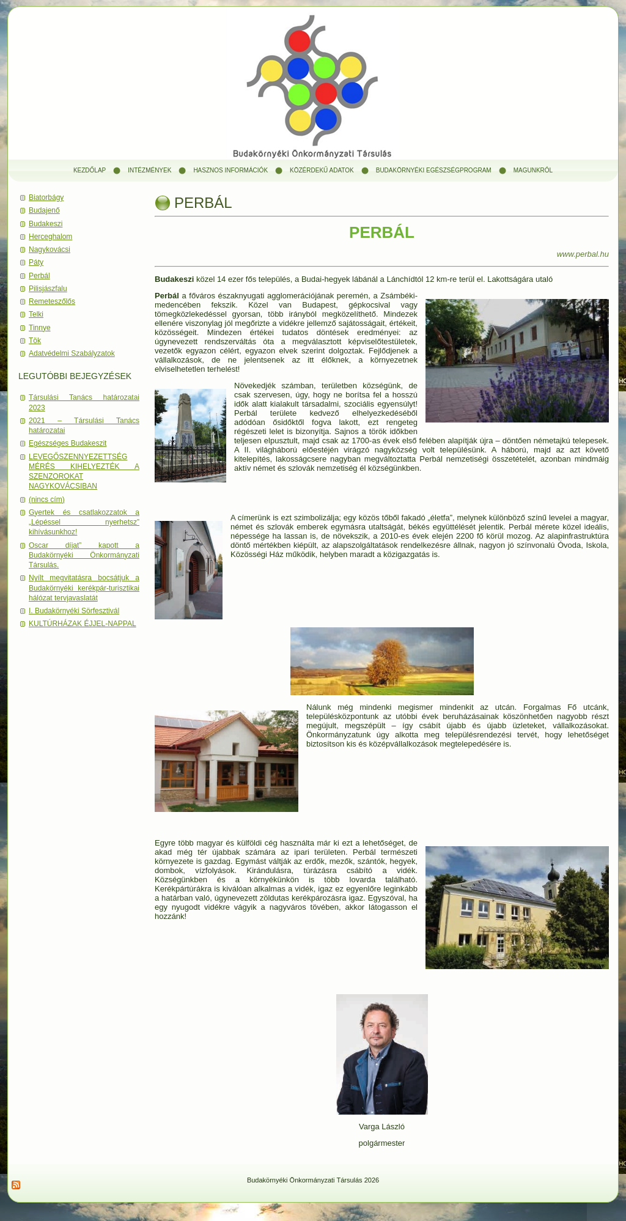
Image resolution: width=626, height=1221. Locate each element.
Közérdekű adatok (322, 170)
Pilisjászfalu (48, 288)
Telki (36, 314)
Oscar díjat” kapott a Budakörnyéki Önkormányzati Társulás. (84, 555)
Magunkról (533, 170)
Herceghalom (50, 236)
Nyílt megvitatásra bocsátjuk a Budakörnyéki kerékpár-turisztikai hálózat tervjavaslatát (84, 588)
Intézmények (149, 170)
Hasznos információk (230, 170)
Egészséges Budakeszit (67, 443)
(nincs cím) (47, 499)
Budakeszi (45, 223)
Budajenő (44, 210)
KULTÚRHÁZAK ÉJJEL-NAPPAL (82, 623)
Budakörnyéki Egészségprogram (434, 170)
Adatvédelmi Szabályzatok (72, 353)
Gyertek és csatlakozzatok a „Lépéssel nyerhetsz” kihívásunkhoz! (84, 522)
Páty (36, 262)
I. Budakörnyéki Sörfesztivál (74, 611)
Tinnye (40, 327)
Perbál (39, 275)
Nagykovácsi (49, 249)
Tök (35, 340)
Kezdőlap (89, 170)
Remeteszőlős (52, 301)
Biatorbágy (46, 197)
